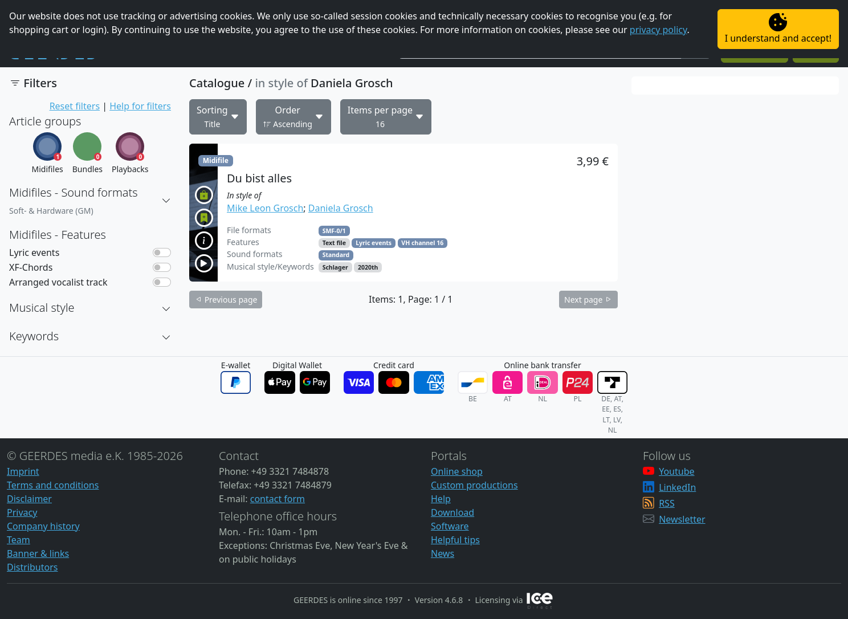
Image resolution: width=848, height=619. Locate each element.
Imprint (23, 471)
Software (450, 526)
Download (452, 512)
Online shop (457, 471)
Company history (43, 526)
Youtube (676, 471)
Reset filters (75, 106)
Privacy (22, 512)
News (442, 553)
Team (18, 540)
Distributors (32, 567)
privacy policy (658, 29)
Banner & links (38, 553)
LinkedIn (677, 487)
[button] (166, 200)
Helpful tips (455, 540)
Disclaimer (29, 498)
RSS (667, 503)
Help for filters (140, 106)
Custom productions (474, 485)
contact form (277, 498)
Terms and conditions (53, 485)
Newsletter (682, 519)
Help (441, 498)
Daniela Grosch (340, 208)
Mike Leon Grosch (265, 208)
